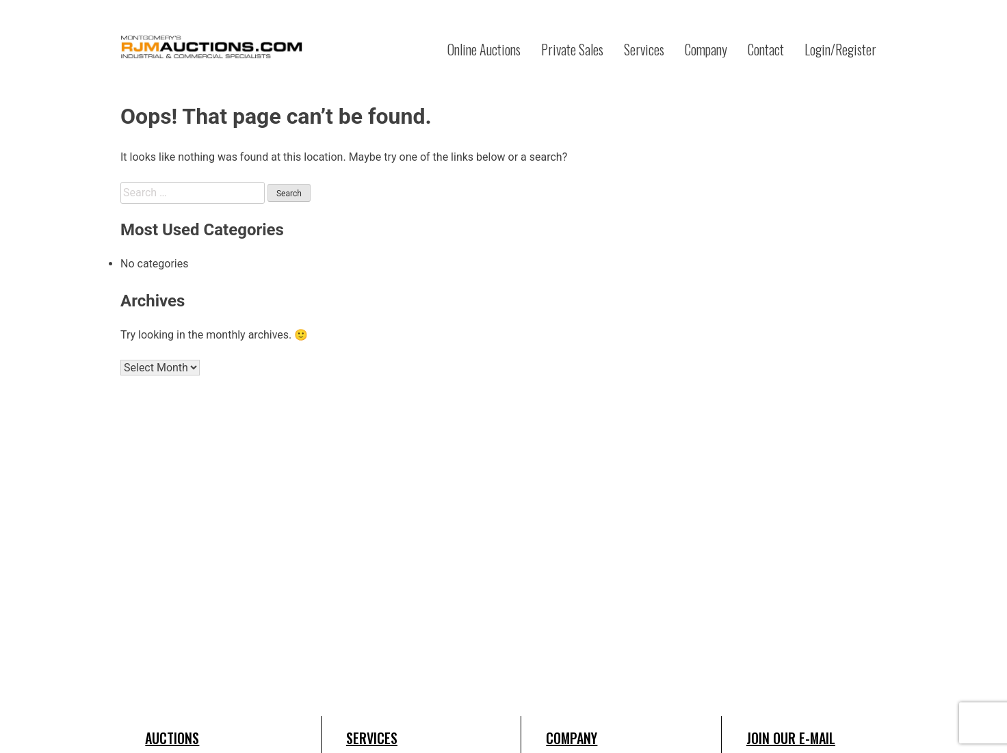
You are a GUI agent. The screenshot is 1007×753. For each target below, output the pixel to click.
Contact (766, 49)
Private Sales (572, 49)
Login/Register (840, 49)
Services (644, 49)
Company (706, 49)
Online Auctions (484, 49)
